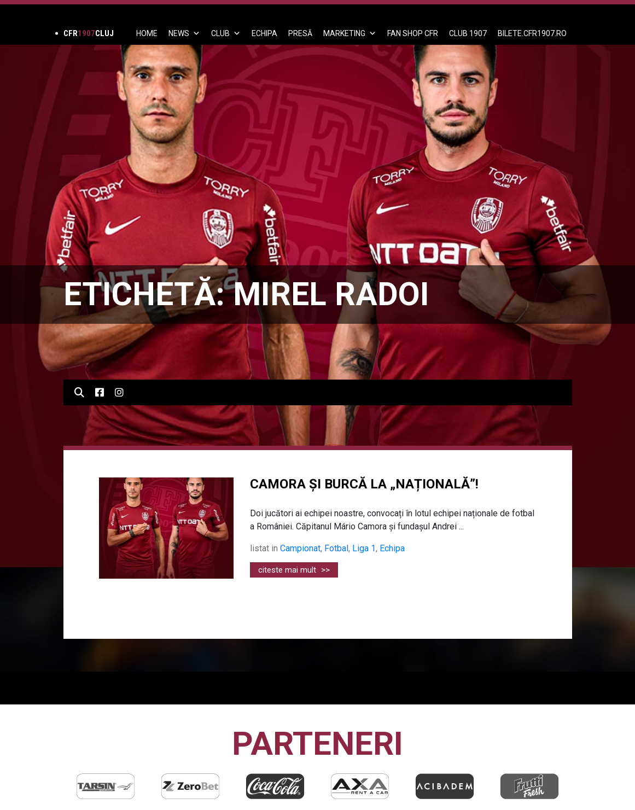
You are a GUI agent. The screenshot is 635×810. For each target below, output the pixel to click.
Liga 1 (364, 548)
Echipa (392, 548)
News (184, 33)
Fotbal (336, 548)
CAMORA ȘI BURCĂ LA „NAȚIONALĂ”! (364, 484)
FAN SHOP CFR (412, 33)
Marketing (349, 33)
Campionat (300, 548)
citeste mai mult (294, 570)
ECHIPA (264, 33)
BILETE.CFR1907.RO (532, 33)
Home (147, 33)
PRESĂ (300, 33)
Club (226, 33)
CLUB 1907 (468, 33)
